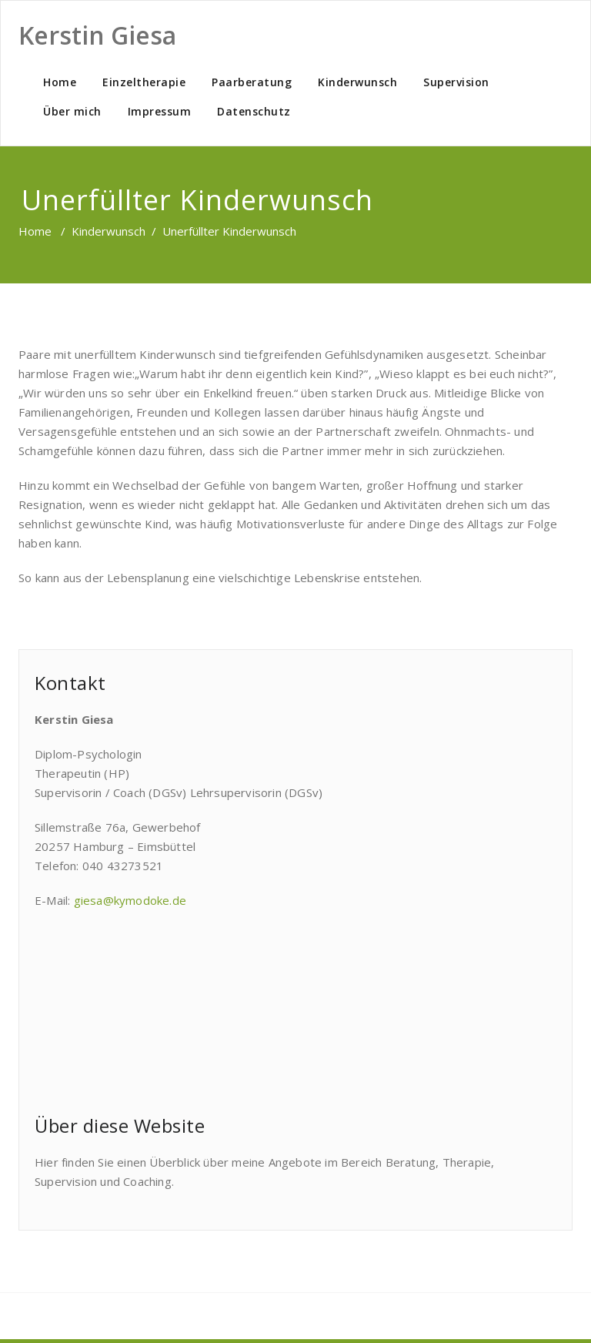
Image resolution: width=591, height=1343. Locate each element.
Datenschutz (254, 111)
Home (59, 82)
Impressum (160, 111)
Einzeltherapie (143, 82)
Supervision (456, 82)
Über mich (72, 111)
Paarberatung (252, 82)
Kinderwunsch (357, 82)
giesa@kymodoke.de (130, 900)
